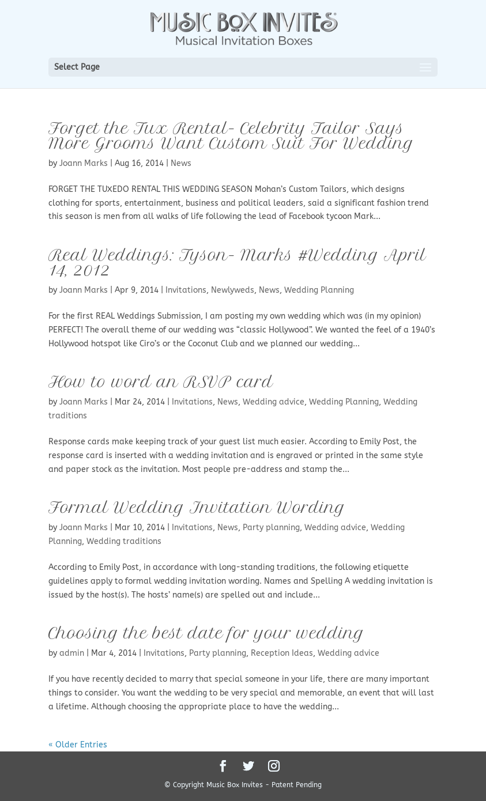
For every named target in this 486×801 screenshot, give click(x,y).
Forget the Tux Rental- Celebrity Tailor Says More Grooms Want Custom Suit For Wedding (231, 136)
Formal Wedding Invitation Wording (196, 507)
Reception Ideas (282, 653)
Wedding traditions (123, 541)
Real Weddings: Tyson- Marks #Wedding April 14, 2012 (237, 262)
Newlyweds (232, 290)
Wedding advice (273, 402)
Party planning (271, 527)
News (181, 163)
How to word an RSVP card (160, 381)
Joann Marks (83, 163)
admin (71, 653)
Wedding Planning (319, 290)
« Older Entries (77, 745)
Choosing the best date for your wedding (206, 633)
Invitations (185, 290)
